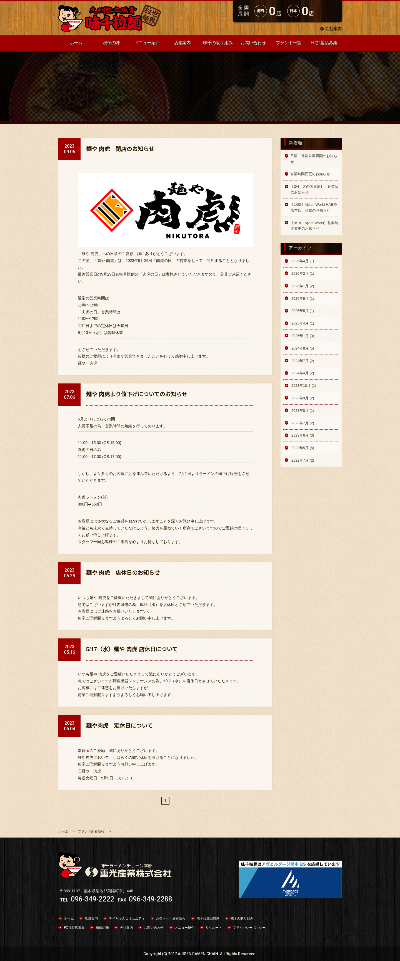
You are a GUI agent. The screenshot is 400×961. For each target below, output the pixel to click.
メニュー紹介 (184, 928)
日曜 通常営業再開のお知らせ (313, 159)
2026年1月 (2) (302, 286)
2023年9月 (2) (302, 398)
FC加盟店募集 (74, 928)
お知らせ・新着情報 (171, 918)
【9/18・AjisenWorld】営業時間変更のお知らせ (314, 226)
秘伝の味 (102, 928)
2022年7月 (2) (302, 460)
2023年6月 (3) (302, 435)
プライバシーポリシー (249, 928)
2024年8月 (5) (302, 348)
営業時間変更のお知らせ (310, 174)
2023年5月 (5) (302, 448)
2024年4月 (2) (302, 373)
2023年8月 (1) (302, 410)
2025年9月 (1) (302, 298)
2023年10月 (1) (303, 385)
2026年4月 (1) (302, 261)
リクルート (214, 928)
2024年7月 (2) (302, 361)
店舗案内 (91, 918)
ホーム (69, 918)
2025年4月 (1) (302, 323)
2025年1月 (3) (302, 336)
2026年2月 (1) (302, 273)
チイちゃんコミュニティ (127, 918)
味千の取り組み (242, 918)
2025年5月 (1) (302, 311)
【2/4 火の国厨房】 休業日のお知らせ (314, 189)
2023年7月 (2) (302, 423)
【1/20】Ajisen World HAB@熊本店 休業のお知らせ (313, 207)
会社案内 (333, 28)
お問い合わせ (154, 928)
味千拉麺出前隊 (208, 918)
